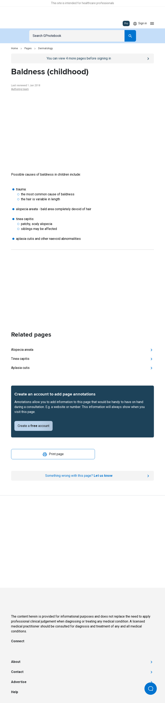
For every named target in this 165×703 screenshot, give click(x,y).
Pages (28, 48)
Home (14, 48)
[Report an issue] (82, 476)
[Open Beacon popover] (150, 688)
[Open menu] (152, 23)
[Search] (130, 36)
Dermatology (45, 48)
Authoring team (20, 89)
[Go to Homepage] (23, 23)
